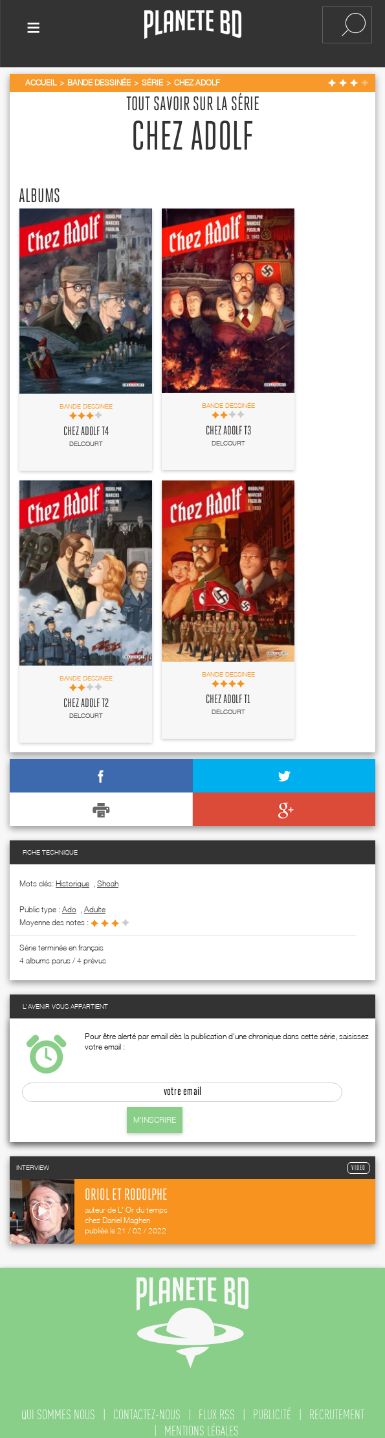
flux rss (217, 1406)
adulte (94, 901)
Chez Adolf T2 (86, 695)
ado (69, 901)
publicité (272, 1406)
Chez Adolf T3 (228, 423)
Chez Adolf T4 (86, 423)
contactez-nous (147, 1406)
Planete (192, 24)
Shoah (107, 875)
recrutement (336, 1406)
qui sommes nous (58, 1406)
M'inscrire (154, 1111)
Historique (72, 875)
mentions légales (201, 1422)
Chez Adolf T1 (228, 691)
